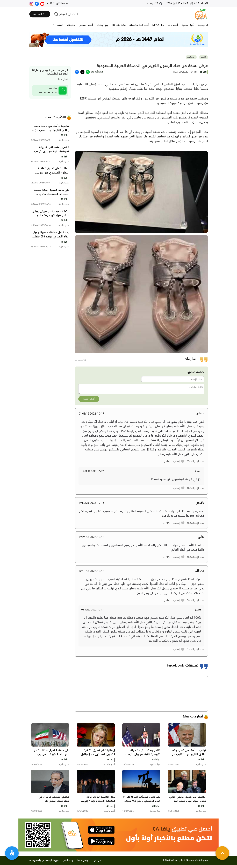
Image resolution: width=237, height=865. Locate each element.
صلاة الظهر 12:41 (58, 3)
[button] (179, 461)
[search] (66, 14)
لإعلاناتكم (68, 860)
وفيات (71, 25)
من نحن (97, 860)
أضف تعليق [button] (89, 399)
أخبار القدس (86, 25)
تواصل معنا (83, 860)
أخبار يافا (173, 25)
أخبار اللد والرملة (139, 25)
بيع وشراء (102, 25)
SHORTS (158, 25)
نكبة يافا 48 (119, 25)
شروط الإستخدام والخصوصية (44, 860)
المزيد (59, 25)
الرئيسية (203, 25)
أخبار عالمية (191, 57)
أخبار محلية (188, 25)
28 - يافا (155, 3)
